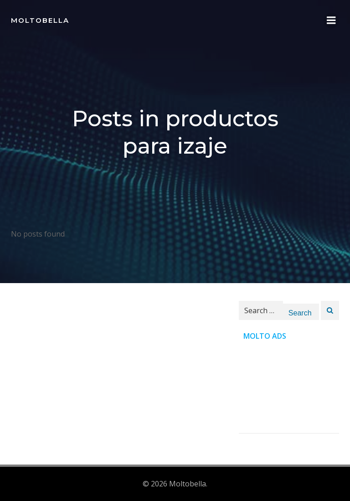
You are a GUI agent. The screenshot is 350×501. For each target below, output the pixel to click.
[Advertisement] (289, 387)
